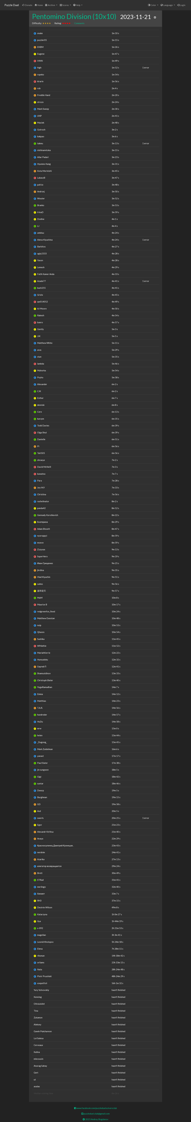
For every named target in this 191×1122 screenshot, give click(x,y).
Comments (79, 23)
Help (77, 5)
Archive (50, 5)
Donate (27, 5)
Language (167, 5)
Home (39, 5)
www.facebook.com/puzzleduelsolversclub (95, 1108)
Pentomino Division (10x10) (74, 16)
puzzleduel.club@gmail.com (95, 1113)
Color (152, 5)
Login (181, 5)
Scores (64, 5)
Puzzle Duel (11, 5)
